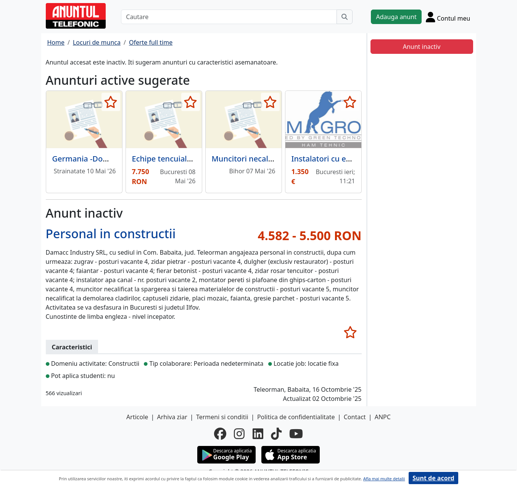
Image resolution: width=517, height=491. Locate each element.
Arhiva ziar (172, 417)
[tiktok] (276, 434)
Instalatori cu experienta (336, 158)
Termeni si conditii (222, 417)
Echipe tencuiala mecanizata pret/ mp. (201, 158)
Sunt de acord (433, 478)
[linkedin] (258, 434)
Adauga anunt (396, 17)
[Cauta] (345, 17)
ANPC (383, 417)
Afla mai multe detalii (384, 478)
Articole (137, 417)
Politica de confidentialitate (296, 417)
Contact (355, 417)
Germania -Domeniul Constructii (111, 158)
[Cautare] (229, 17)
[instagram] (239, 434)
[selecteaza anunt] (110, 102)
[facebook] (220, 434)
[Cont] (448, 17)
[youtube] (296, 434)
